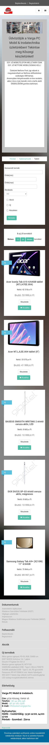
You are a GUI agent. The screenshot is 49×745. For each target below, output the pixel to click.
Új (9, 205)
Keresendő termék (12, 168)
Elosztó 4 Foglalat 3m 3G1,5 (13, 662)
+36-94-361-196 (18, 701)
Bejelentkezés (20, 3)
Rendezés (9, 190)
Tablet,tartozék (25, 159)
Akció (10, 200)
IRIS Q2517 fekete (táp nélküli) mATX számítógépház (23, 675)
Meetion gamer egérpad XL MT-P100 (17, 664)
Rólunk (5, 622)
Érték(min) (9, 175)
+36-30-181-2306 (17, 703)
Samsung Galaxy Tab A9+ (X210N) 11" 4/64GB (24, 562)
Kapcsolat (6, 728)
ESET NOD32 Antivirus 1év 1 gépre (16, 659)
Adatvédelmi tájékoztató (12, 609)
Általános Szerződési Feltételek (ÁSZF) (17, 611)
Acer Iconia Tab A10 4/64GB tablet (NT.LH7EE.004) (24, 283)
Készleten (12, 210)
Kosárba (24, 308)
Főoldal (13, 159)
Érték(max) (9, 183)
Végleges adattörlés (10, 614)
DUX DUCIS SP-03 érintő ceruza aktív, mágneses (24, 493)
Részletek (24, 302)
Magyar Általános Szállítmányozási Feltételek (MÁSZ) (23, 619)
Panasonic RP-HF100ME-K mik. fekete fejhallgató (22, 672)
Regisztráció (34, 3)
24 (23, 239)
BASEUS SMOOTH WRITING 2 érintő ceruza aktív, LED (24, 423)
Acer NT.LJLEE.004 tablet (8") (23, 351)
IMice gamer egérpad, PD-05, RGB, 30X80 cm (20, 656)
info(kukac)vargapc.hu (20, 706)
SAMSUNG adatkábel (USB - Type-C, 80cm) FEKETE (23, 667)
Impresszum (7, 617)
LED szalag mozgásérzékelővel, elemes (18, 678)
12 (18, 239)
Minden (29, 239)
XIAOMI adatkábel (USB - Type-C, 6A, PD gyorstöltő (22, 670)
